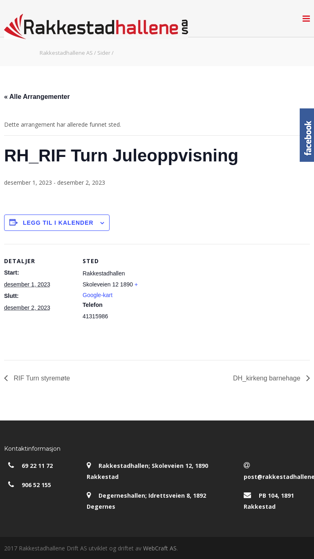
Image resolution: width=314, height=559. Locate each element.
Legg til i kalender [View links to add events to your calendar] (58, 223)
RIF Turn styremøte (41, 378)
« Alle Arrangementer (37, 96)
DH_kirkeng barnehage (267, 378)
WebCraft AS (160, 548)
